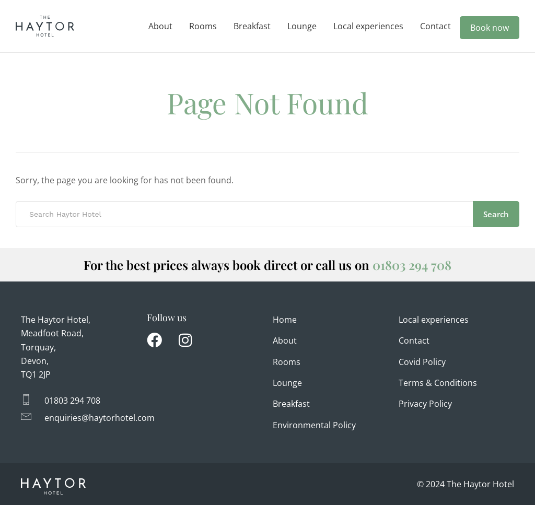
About (160, 26)
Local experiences (368, 26)
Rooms (203, 26)
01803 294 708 (412, 264)
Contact (435, 26)
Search (496, 214)
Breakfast (252, 26)
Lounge (302, 26)
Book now (489, 27)
